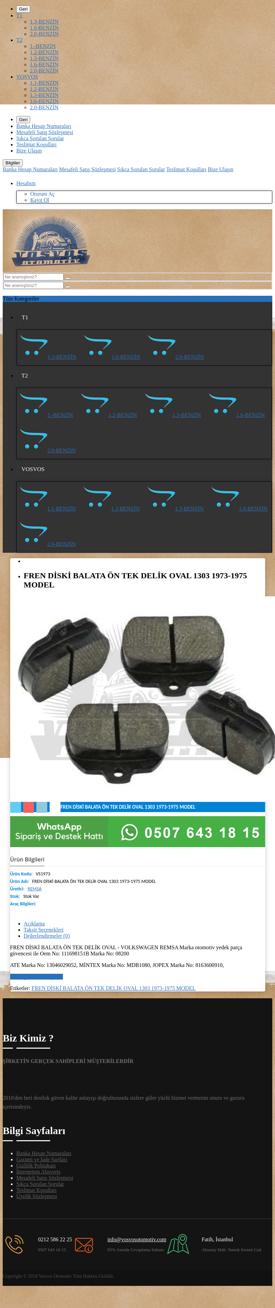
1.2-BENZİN (44, 52)
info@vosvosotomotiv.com (136, 1239)
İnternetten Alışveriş (38, 1172)
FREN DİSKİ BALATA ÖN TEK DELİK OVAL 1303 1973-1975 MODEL (113, 988)
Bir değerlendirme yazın (36, 977)
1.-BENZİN (43, 46)
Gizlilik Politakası (36, 1165)
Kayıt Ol (39, 200)
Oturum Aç (42, 194)
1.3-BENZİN (44, 22)
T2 (19, 40)
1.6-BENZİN (44, 28)
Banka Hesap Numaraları (43, 126)
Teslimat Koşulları (36, 144)
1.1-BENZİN (44, 83)
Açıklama (34, 923)
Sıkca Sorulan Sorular (40, 138)
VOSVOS (27, 77)
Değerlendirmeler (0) (47, 936)
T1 (19, 15)
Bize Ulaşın (29, 151)
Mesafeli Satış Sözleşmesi (44, 132)
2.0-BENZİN (44, 34)
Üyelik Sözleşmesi (36, 1196)
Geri (23, 9)
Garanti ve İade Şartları (41, 1159)
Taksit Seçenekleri (44, 930)
